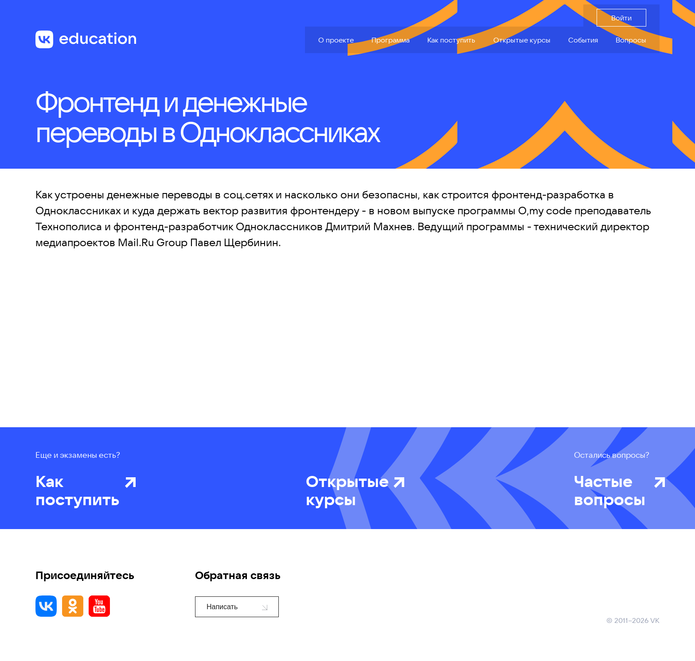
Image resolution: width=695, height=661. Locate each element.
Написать (237, 607)
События (583, 39)
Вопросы (631, 39)
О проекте (336, 39)
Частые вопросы (611, 490)
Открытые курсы (522, 39)
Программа (390, 39)
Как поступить (451, 39)
